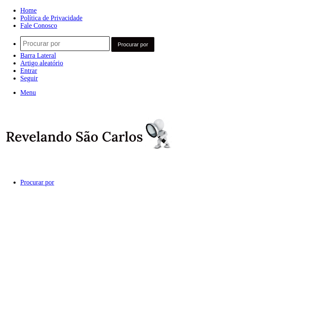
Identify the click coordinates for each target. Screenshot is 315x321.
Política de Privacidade (51, 17)
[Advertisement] (157, 258)
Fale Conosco (38, 25)
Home (28, 10)
